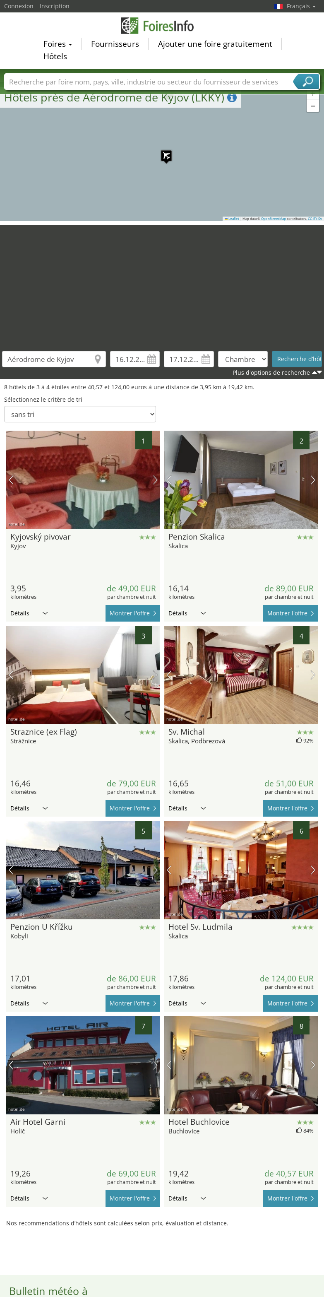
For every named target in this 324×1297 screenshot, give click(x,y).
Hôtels (55, 57)
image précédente (11, 480)
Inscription (55, 6)
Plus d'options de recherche (271, 372)
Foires (57, 45)
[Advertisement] (162, 283)
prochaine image (155, 480)
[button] (162, 151)
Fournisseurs (115, 45)
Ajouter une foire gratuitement (215, 45)
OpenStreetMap (273, 219)
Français (301, 6)
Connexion (19, 6)
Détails (29, 613)
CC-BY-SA (315, 219)
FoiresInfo (162, 26)
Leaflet (232, 219)
